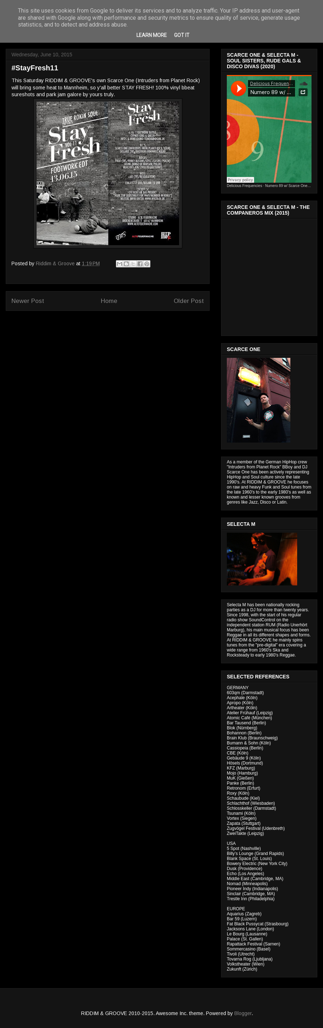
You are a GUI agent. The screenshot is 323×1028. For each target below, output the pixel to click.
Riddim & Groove (56, 263)
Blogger (243, 1013)
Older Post (189, 301)
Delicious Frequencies (244, 186)
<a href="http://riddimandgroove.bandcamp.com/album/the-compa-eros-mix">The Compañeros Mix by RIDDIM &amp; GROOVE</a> (270, 275)
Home (109, 301)
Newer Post (27, 301)
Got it (181, 35)
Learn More (151, 35)
